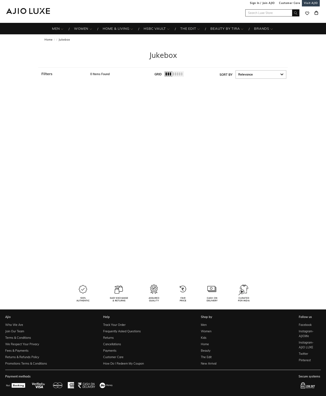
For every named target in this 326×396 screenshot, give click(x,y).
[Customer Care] (289, 3)
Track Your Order (114, 325)
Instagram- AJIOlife (306, 333)
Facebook (305, 325)
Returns (108, 338)
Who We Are (14, 325)
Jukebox (64, 39)
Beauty (205, 351)
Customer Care (113, 357)
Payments (109, 351)
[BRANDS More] (271, 28)
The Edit (206, 357)
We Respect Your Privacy (22, 344)
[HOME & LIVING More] (131, 28)
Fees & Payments (16, 351)
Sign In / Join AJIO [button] (262, 3)
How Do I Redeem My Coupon (123, 363)
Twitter (303, 354)
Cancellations (112, 344)
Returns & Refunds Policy (22, 357)
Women (206, 331)
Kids (203, 338)
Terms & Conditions (18, 338)
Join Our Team (14, 331)
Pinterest (305, 360)
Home (48, 39)
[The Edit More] (198, 28)
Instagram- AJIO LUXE (306, 345)
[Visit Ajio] (311, 3)
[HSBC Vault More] (168, 28)
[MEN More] (62, 28)
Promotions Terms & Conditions (26, 363)
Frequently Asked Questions (122, 331)
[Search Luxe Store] (272, 12)
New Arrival (208, 363)
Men (204, 325)
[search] (295, 12)
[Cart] (316, 12)
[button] (63, 74)
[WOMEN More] (90, 28)
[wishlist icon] (307, 12)
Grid (158, 74)
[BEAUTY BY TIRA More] (242, 28)
